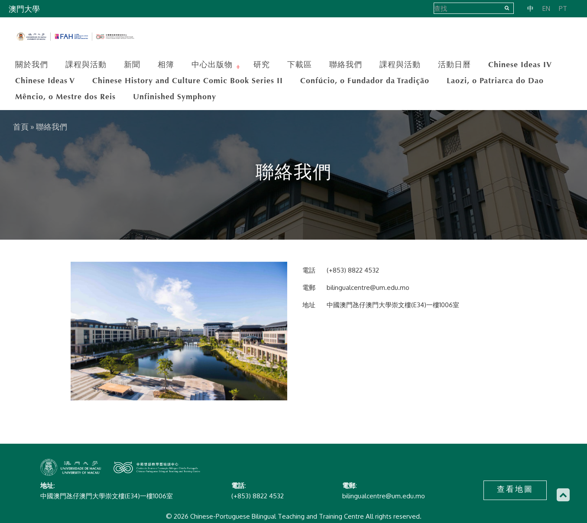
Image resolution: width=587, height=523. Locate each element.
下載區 (299, 64)
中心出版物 (213, 64)
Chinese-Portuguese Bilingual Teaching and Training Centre (75, 36)
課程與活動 (86, 64)
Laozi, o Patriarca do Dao (495, 80)
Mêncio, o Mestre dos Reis (65, 96)
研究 (261, 64)
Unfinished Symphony (174, 96)
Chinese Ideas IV (520, 64)
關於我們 (31, 64)
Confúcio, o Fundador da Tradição (364, 80)
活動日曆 (454, 64)
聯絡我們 (345, 64)
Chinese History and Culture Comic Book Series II (187, 80)
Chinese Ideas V (45, 80)
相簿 (166, 64)
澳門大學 (24, 9)
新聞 (132, 64)
